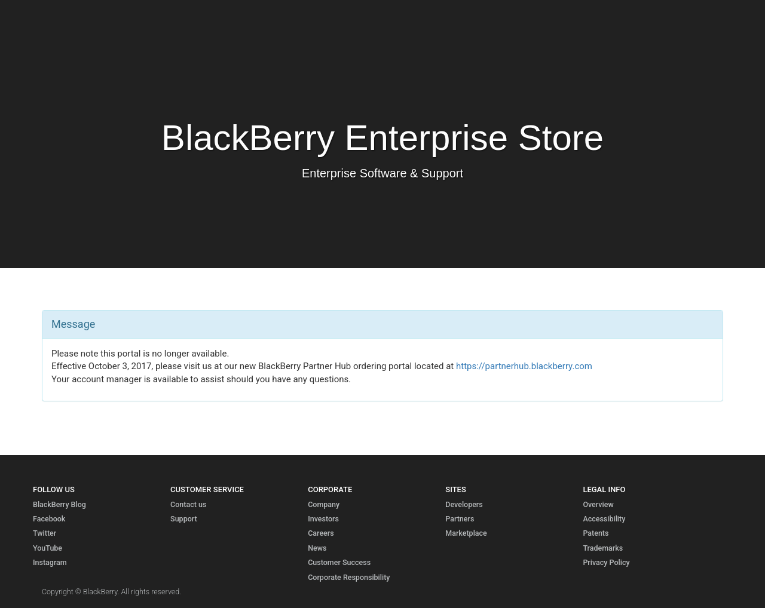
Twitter (44, 533)
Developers (463, 504)
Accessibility (604, 518)
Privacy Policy (606, 562)
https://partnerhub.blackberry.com (524, 366)
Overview (598, 504)
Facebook (49, 518)
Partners (459, 518)
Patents (595, 533)
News (317, 547)
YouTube (47, 547)
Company (323, 504)
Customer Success (339, 562)
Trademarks (603, 547)
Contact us (188, 504)
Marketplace (466, 533)
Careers (320, 533)
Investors (323, 518)
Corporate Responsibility (349, 577)
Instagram (50, 562)
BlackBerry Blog (59, 504)
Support (183, 518)
